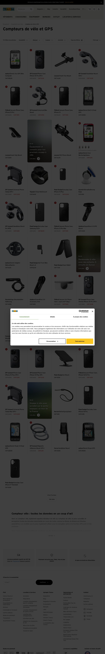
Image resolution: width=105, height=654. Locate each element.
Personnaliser (52, 341)
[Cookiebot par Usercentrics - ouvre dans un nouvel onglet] (80, 311)
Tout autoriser (80, 341)
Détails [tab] (52, 317)
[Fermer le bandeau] (92, 311)
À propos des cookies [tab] (80, 317)
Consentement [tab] (24, 317)
